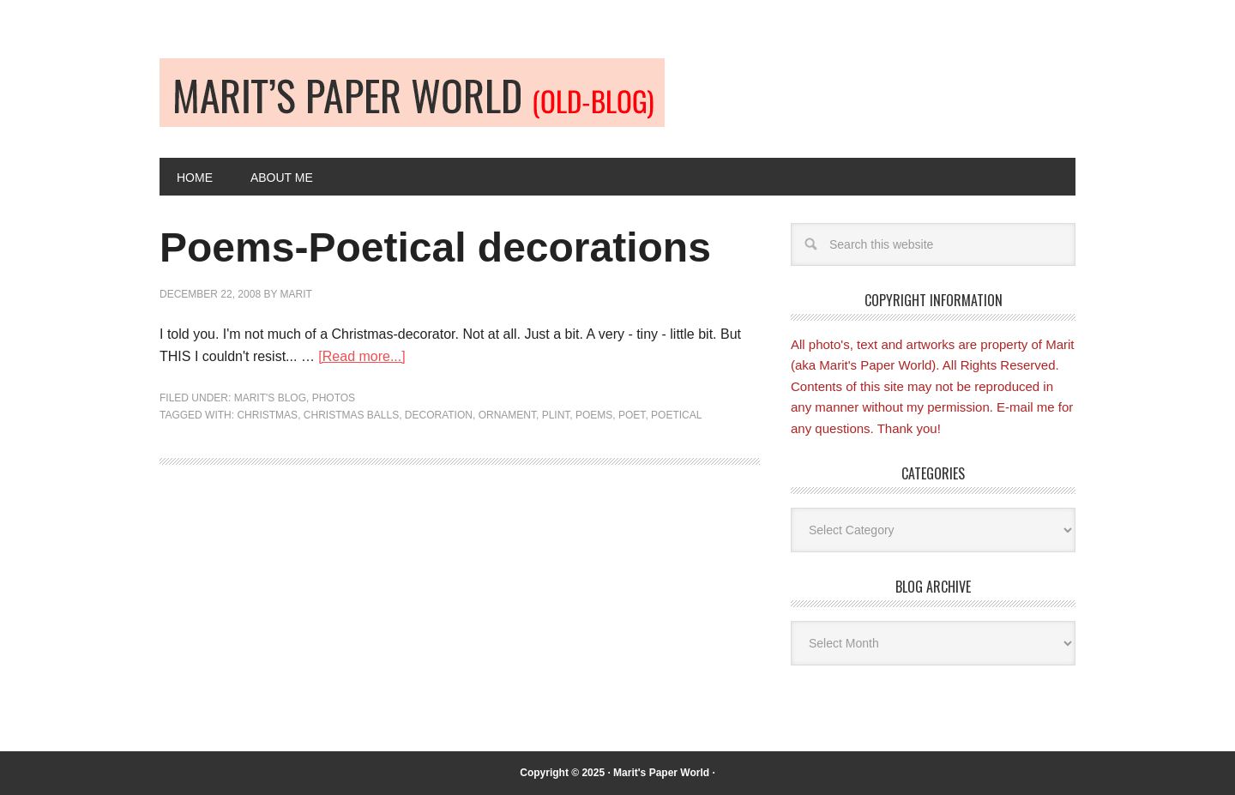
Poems (593, 415)
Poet (631, 415)
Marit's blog (270, 398)
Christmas (267, 415)
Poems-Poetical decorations (435, 247)
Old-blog (412, 92)
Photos (333, 398)
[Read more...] (361, 356)
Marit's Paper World (661, 773)
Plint (556, 415)
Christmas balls (351, 415)
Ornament (507, 415)
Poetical (676, 415)
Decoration (439, 415)
